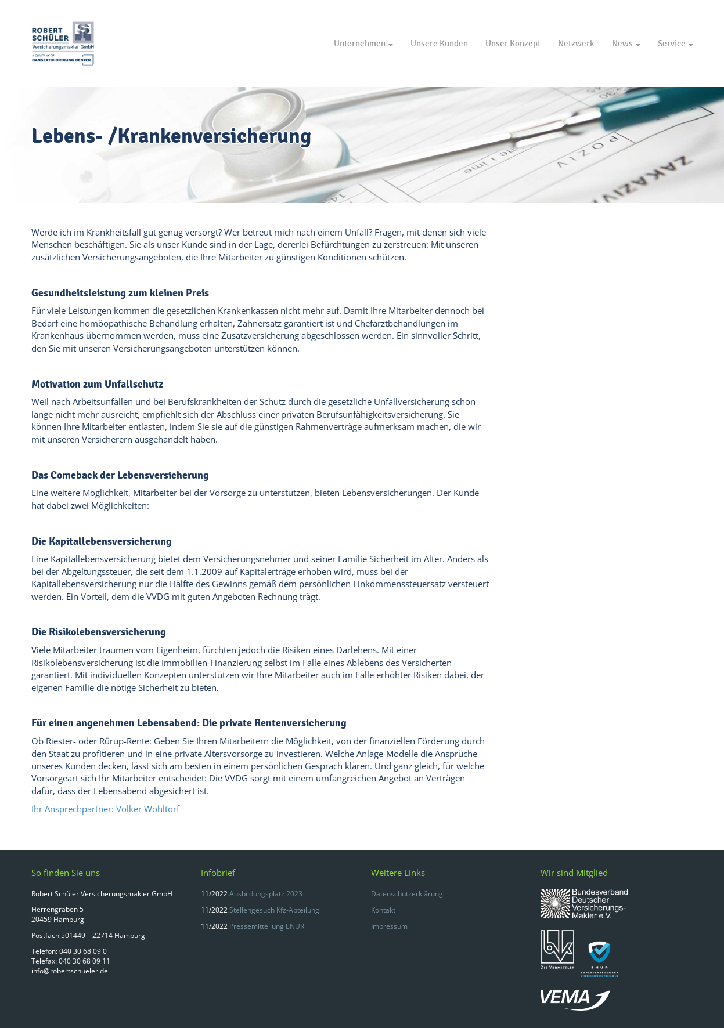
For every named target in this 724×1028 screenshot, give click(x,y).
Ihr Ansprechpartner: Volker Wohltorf (105, 809)
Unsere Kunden (439, 43)
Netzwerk (576, 43)
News (626, 43)
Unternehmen (363, 43)
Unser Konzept (513, 43)
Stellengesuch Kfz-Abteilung (274, 910)
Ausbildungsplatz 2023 (265, 894)
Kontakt (383, 910)
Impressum (389, 926)
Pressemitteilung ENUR (266, 926)
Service (675, 43)
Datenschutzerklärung (407, 894)
